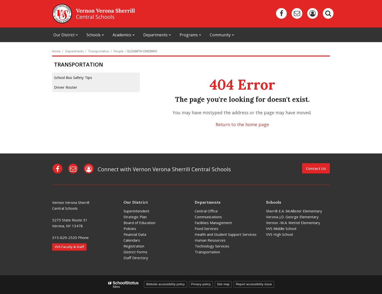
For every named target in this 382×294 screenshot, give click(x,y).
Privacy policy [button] (201, 284)
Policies (130, 228)
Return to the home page (242, 124)
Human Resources (210, 240)
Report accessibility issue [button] (254, 284)
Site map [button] (223, 284)
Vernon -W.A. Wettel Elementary (293, 222)
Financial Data (135, 234)
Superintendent (136, 211)
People (119, 51)
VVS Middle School (281, 228)
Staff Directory (136, 257)
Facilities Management (213, 222)
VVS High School (279, 234)
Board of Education (139, 222)
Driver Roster (65, 87)
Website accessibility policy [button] (165, 284)
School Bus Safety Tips (73, 77)
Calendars (132, 240)
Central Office (206, 211)
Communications (208, 216)
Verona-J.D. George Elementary (292, 216)
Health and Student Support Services (226, 234)
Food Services (206, 228)
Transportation (98, 51)
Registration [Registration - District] (134, 246)
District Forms (135, 251)
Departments (74, 51)
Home (56, 51)
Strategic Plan (135, 216)
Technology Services (212, 246)
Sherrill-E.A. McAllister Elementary (294, 211)
